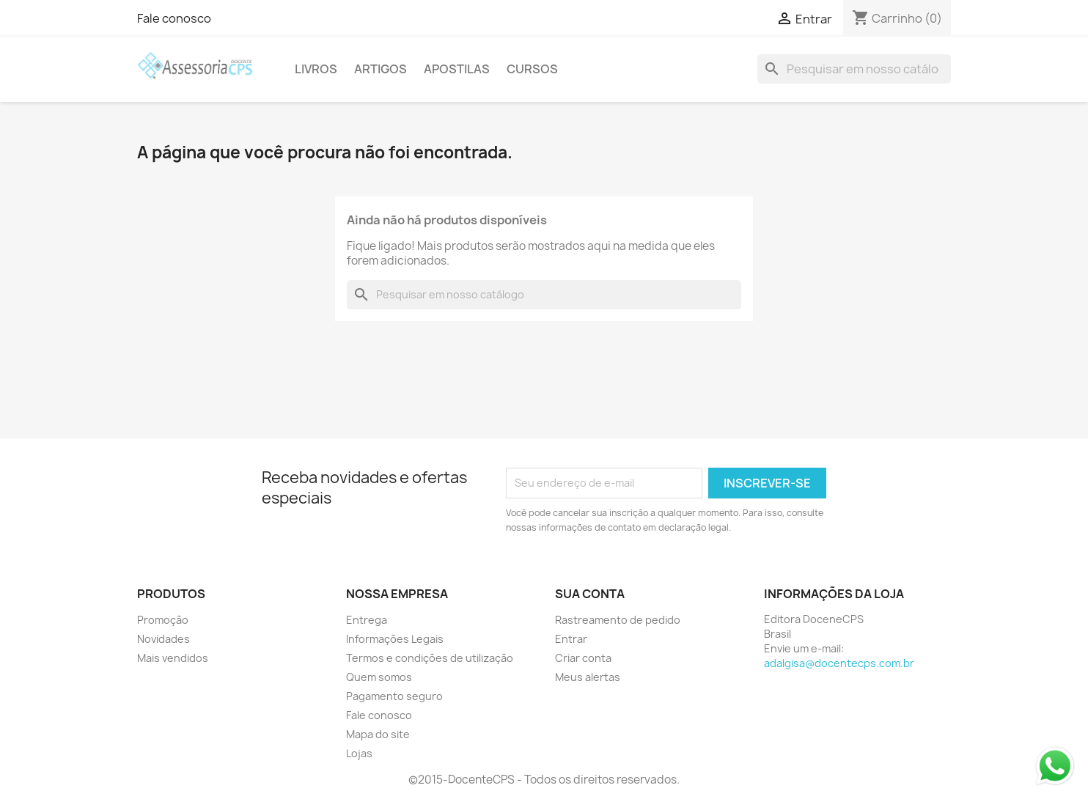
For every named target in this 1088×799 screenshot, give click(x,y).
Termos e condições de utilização (429, 658)
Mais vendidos (172, 658)
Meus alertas (587, 677)
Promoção (162, 620)
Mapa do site (378, 734)
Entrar (571, 639)
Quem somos (379, 677)
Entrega (366, 620)
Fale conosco (174, 18)
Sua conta (590, 594)
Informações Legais (395, 639)
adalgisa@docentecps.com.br (839, 663)
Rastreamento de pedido (617, 620)
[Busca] (854, 69)
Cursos (532, 69)
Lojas (359, 753)
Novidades (163, 639)
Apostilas (457, 69)
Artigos (380, 69)
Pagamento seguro (394, 696)
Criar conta (583, 658)
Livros (316, 69)
